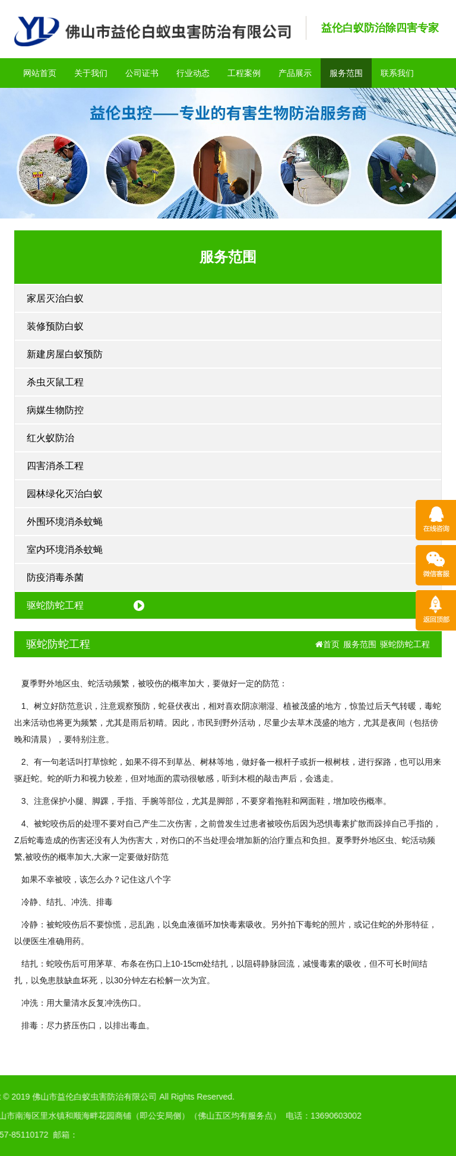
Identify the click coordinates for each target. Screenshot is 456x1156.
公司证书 (142, 73)
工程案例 (244, 73)
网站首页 (39, 73)
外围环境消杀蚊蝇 (65, 522)
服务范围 (346, 73)
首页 (327, 644)
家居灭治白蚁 (55, 298)
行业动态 (193, 73)
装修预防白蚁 (55, 326)
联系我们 (397, 73)
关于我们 (90, 73)
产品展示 (295, 73)
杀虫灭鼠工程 (55, 382)
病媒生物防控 (55, 410)
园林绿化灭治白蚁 (65, 494)
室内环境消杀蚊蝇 (65, 549)
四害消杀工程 (55, 466)
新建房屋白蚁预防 (65, 354)
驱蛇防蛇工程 (55, 605)
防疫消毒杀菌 (55, 577)
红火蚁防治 (50, 438)
